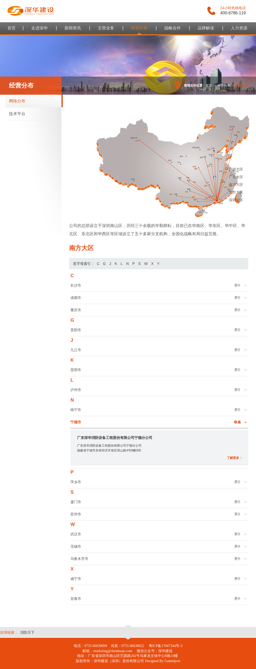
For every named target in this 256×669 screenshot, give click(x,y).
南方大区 (236, 184)
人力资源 (239, 28)
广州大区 (236, 169)
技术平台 (17, 114)
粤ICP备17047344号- (164, 646)
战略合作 (172, 28)
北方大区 (236, 192)
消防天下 (27, 632)
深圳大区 (236, 200)
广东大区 (236, 177)
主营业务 (106, 28)
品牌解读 (206, 28)
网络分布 (17, 101)
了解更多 (234, 458)
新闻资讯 (73, 28)
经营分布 (139, 28)
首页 (11, 28)
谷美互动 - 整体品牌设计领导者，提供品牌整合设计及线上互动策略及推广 (30, 11)
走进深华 (39, 28)
